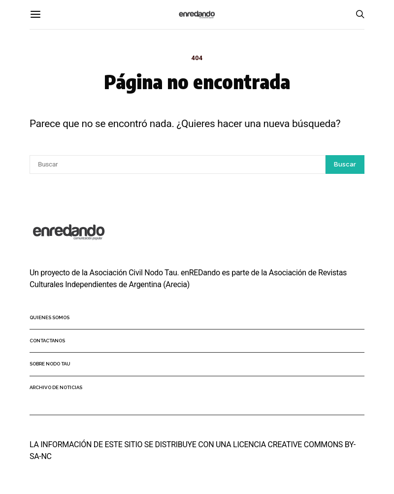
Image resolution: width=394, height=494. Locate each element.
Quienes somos (49, 317)
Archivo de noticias (56, 387)
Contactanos (47, 340)
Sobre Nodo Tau (50, 363)
